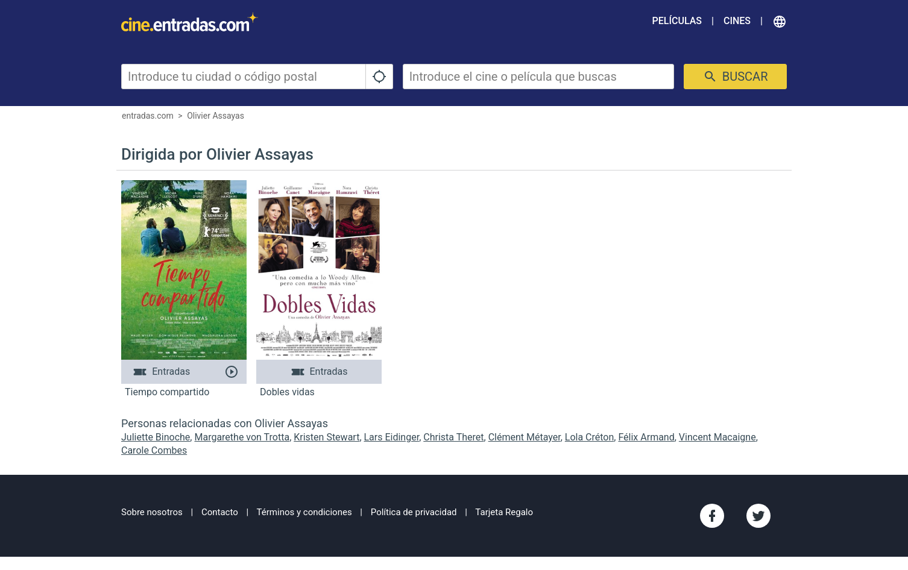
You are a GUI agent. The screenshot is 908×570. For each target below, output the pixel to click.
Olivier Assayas (215, 116)
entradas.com (148, 116)
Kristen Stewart (326, 437)
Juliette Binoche (155, 437)
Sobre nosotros (152, 512)
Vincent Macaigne (717, 437)
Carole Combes (154, 450)
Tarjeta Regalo (504, 512)
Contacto (219, 512)
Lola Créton (589, 437)
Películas (677, 21)
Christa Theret (453, 437)
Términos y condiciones (304, 512)
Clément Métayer (524, 437)
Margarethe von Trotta (241, 437)
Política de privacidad (414, 512)
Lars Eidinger (392, 437)
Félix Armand (646, 437)
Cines (737, 21)
